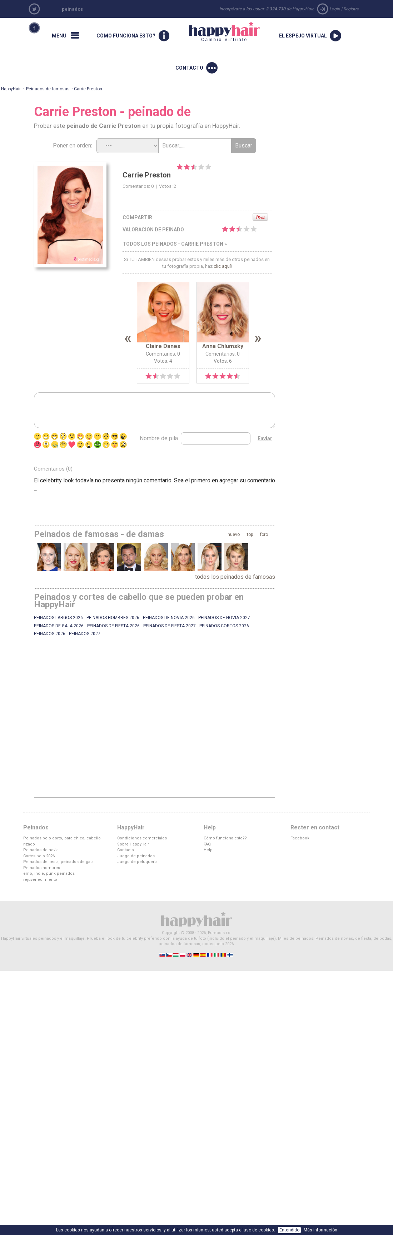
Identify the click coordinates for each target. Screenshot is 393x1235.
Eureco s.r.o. (220, 932)
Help (208, 850)
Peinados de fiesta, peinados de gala (58, 861)
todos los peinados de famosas (235, 576)
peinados (72, 9)
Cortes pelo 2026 (39, 856)
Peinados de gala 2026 (59, 625)
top (250, 534)
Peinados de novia (41, 850)
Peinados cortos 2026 (224, 625)
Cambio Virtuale (224, 31)
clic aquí (222, 266)
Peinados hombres (41, 867)
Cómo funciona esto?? (225, 838)
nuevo (234, 534)
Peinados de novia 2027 (224, 617)
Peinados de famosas (48, 88)
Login (334, 8)
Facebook (299, 838)
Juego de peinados (136, 856)
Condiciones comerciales (142, 838)
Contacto (125, 850)
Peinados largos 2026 (58, 617)
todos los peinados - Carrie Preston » (175, 244)
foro (264, 534)
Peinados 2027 (84, 633)
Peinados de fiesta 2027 (169, 625)
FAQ (207, 844)
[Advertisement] (149, 721)
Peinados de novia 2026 (169, 617)
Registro (351, 8)
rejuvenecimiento (40, 879)
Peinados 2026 (49, 633)
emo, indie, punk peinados (49, 873)
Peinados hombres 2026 (112, 617)
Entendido (289, 1230)
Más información (320, 1230)
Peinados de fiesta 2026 (113, 625)
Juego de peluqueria (137, 861)
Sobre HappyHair (133, 844)
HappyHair (11, 88)
